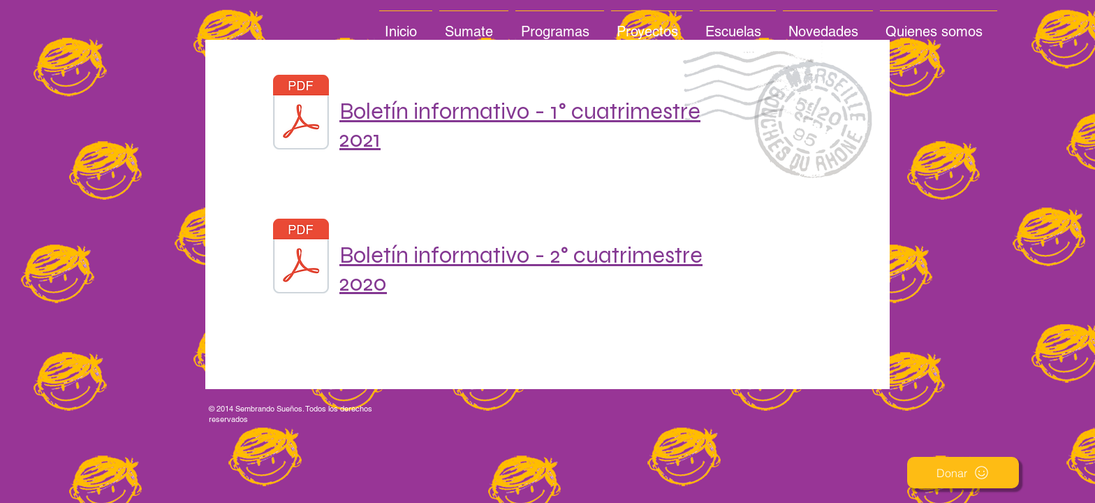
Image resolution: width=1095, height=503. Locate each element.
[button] (963, 472)
